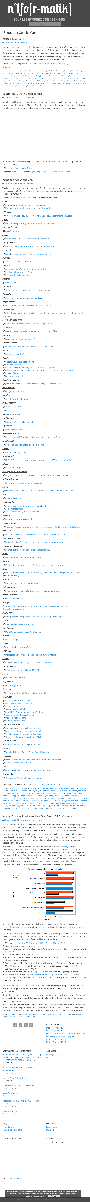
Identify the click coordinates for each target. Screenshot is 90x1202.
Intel (56, 796)
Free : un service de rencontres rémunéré (24, 731)
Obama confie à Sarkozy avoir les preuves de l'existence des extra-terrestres (39, 490)
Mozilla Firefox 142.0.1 (56, 1042)
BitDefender (34, 71)
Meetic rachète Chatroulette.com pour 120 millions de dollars (33, 759)
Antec (68, 788)
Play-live (40, 803)
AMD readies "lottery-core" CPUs (20, 624)
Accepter (54, 1196)
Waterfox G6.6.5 (9, 1093)
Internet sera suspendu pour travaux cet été (25, 205)
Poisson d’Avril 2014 (13, 38)
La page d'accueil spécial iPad (18, 519)
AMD (63, 788)
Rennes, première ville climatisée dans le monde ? (27, 550)
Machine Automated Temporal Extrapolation (42, 383)
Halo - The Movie (12, 414)
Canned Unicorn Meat (15, 720)
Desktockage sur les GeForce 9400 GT (22, 670)
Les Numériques (37, 78)
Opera (17, 803)
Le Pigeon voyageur (14, 467)
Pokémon (69, 81)
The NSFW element (13, 406)
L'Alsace (72, 76)
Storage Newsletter (40, 83)
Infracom (49, 796)
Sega (17, 806)
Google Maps (73, 73)
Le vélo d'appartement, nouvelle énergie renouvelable (29, 346)
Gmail (58, 73)
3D (36, 788)
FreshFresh (24, 73)
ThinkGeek (55, 806)
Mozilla (21, 1016)
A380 (40, 788)
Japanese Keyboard (14, 376)
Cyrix (84, 791)
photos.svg (10, 977)
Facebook (6, 73)
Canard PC (46, 791)
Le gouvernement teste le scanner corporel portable (29, 770)
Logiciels (14, 1014)
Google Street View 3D (15, 391)
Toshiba (74, 83)
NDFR (48, 1057)
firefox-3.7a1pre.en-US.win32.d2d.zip (59, 861)
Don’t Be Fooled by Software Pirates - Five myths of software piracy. (35, 534)
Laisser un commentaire (28, 97)
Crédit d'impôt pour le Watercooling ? (22, 583)
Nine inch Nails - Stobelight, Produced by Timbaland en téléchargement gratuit (40, 572)
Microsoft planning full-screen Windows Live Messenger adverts (34, 565)
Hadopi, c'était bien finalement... (19, 422)
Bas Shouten (61, 846)
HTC (12, 76)
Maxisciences (28, 801)
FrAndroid (15, 73)
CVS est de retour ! (13, 498)
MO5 (51, 801)
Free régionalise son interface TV (20, 339)
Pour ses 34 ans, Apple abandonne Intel (23, 728)
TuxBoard (82, 83)
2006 (53, 784)
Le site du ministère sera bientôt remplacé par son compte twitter (35, 542)
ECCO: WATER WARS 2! (15, 677)
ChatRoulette (62, 791)
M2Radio (50, 1130)
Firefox (62, 1014)
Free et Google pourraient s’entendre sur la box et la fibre (31, 331)
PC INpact (40, 81)
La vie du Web (17, 71)
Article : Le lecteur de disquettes (19, 261)
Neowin (62, 801)
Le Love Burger (12, 639)
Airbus (57, 788)
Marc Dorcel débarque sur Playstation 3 (23, 632)
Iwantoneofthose (9, 798)
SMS (22, 806)
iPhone (66, 796)
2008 (42, 784)
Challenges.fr (58, 71)
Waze (24, 86)
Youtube (39, 86)
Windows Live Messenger (55, 808)
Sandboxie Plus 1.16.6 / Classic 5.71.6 (18, 1085)
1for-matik (72, 1200)
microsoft (44, 801)
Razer (14, 83)
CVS (79, 791)
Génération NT (35, 73)
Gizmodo (45, 73)
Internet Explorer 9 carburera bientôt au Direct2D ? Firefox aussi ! (38, 816)
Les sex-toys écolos (14, 685)
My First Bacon (11, 706)
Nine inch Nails (72, 801)
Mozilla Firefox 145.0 (55, 1028)
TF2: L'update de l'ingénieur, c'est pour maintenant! (28, 290)
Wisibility (31, 86)
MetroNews (71, 78)
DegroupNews (70, 71)
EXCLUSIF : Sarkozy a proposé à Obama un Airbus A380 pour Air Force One (39, 460)
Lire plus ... (7, 67)
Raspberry (6, 83)
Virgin (18, 86)
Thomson (64, 806)
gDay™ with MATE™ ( (14, 383)
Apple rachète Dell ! (14, 508)
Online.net (13, 81)
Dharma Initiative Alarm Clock (18, 703)
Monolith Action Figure (15, 717)
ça (17, 575)
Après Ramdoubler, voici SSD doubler (22, 511)
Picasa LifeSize (11, 373)
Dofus (79, 71)
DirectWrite (47, 1014)
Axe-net (17, 791)
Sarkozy (11, 806)
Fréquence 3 (51, 1127)
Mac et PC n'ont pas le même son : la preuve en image (29, 246)
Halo (28, 796)
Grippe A (15, 796)
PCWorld (48, 81)
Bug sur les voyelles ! (14, 354)
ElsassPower (30, 793)
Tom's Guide (74, 806)
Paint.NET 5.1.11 (9, 1111)
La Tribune (34, 798)
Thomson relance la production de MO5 (23, 737)
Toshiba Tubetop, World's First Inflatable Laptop (27, 752)
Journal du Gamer (47, 76)
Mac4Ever (6, 801)
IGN (32, 796)
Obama (11, 803)
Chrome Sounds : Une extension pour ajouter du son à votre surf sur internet (40, 370)
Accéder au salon (13, 1178)
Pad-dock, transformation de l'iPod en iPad (24, 445)
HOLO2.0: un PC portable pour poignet (22, 744)
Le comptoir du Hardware (54, 798)
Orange (22, 81)
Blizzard (43, 71)
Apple (73, 788)
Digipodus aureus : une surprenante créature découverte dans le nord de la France (42, 527)
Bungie (38, 791)
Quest (67, 172)
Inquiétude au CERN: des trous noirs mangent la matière (30, 654)
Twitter (30, 808)
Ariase (84, 788)
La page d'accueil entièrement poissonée (23, 483)
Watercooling (39, 808)
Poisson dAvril (58, 81)
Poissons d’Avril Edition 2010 (17, 179)
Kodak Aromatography (15, 452)
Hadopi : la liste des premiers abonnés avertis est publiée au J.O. (34, 616)
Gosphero (6, 76)
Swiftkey (52, 83)
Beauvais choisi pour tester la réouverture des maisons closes (33, 591)
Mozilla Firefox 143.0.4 (56, 1039)
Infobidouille (40, 796)
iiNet (22, 76)
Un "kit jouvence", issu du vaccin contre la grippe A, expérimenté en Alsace (38, 215)
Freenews (48, 793)
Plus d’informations (39, 1196)
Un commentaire (24, 42)
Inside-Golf (35, 76)
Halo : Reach (10, 282)
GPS (9, 796)
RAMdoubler (67, 803)
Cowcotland (72, 791)
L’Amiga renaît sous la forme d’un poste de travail (27, 208)
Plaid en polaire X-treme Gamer (19, 272)
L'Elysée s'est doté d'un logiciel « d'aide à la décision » (29, 662)
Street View (40, 806)
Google (64, 73)
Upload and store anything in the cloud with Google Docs (31, 367)
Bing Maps (50, 974)
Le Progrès (26, 78)
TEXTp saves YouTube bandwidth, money (23, 778)
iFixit (17, 76)
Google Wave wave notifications (19, 362)
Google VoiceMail (13, 364)
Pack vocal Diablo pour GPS (17, 275)
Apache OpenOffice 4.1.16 (14, 1078)
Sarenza (29, 83)
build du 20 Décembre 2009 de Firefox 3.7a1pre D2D (41, 943)
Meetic (37, 801)
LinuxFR (84, 798)
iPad (60, 796)
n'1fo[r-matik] (31, 1200)
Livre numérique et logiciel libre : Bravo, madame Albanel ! (31, 223)
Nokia (84, 78)
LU (46, 78)
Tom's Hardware (63, 83)
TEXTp (48, 806)
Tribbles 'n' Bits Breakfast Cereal (19, 715)
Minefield (14, 1016)
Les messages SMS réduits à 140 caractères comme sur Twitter (33, 437)
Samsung (21, 83)
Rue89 (4, 806)
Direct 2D (38, 1014)
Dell (16, 793)
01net (31, 788)
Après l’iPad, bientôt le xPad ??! (19, 647)
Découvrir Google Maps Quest (18, 168)
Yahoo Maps (63, 974)
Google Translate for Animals (18, 399)
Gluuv (52, 73)
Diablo (21, 793)
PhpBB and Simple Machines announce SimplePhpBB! (29, 323)
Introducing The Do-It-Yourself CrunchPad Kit (25, 693)
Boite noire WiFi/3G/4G (15, 429)
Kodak (19, 798)
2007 (47, 784)
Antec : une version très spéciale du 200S (23, 298)
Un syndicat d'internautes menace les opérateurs (27, 238)
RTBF (81, 803)
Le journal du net (73, 798)
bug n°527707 (9, 852)
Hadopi (23, 796)
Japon (49, 172)
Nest (79, 78)
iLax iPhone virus (12, 231)
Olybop (5, 81)
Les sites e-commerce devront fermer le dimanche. (28, 254)
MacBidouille (53, 78)
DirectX (55, 1014)
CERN (49, 71)
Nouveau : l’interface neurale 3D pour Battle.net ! (27, 269)
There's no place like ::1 (12, 1130)
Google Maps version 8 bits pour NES (22, 93)
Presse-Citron (79, 81)
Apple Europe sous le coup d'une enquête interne (27, 506)
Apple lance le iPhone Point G (18, 762)
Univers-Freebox (8, 86)
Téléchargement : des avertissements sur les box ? (28, 305)
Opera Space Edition (14, 598)
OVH (27, 81)
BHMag (24, 791)
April (79, 788)
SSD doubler (30, 806)
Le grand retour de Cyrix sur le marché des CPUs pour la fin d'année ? (36, 475)
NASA (56, 801)
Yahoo (69, 808)
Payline (33, 81)
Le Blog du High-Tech (55, 1054)
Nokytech (83, 801)
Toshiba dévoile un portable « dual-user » (24, 734)
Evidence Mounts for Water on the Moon (23, 557)
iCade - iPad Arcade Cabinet (17, 700)
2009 (37, 784)
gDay (69, 793)
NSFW (4, 803)
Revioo (75, 803)
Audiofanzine (7, 791)
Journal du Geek (61, 76)
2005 (58, 784)
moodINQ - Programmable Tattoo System (24, 712)
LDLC (79, 76)
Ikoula (27, 76)
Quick (58, 803)
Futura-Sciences (59, 793)
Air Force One (48, 788)
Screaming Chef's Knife (15, 709)
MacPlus (62, 78)
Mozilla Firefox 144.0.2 (56, 1030)
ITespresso (74, 796)
